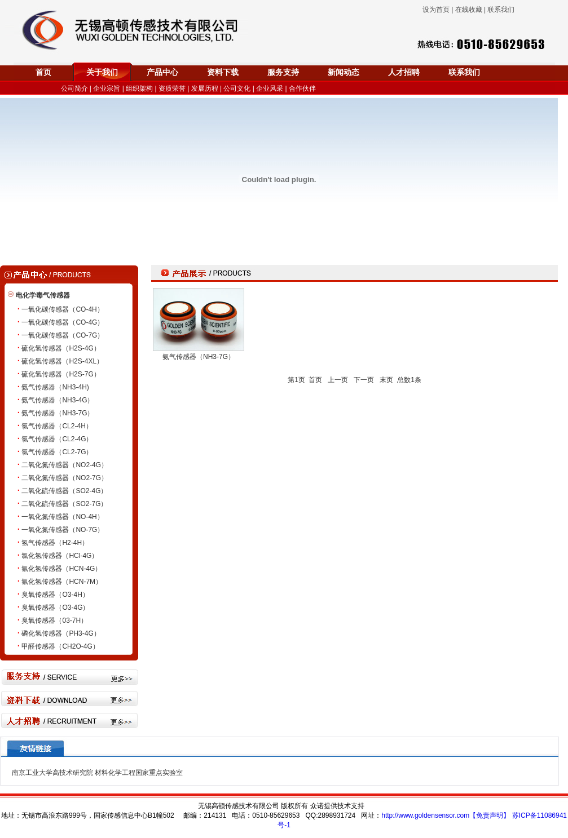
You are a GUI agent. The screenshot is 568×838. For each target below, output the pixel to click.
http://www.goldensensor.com (425, 815)
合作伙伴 (302, 88)
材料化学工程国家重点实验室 (139, 773)
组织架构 (139, 88)
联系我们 (464, 72)
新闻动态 (343, 72)
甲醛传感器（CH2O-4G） (60, 646)
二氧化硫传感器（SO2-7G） (64, 504)
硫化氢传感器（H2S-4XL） (62, 361)
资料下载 (223, 72)
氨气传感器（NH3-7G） (57, 413)
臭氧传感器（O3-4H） (55, 594)
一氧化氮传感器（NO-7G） (62, 530)
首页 (43, 72)
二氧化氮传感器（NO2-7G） (64, 478)
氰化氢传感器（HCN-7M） (61, 582)
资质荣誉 (172, 88)
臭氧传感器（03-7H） (54, 620)
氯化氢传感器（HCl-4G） (59, 556)
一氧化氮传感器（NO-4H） (62, 517)
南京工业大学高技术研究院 (52, 773)
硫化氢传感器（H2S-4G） (60, 348)
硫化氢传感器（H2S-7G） (60, 374)
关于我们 (102, 72)
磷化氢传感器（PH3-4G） (60, 633)
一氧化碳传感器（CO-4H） (62, 309)
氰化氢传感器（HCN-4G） (61, 569)
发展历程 (204, 88)
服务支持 (283, 72)
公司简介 (74, 88)
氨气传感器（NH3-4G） (57, 400)
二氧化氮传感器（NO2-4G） (64, 465)
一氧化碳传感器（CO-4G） (62, 322)
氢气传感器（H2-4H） (55, 543)
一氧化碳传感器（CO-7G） (62, 335)
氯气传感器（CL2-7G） (57, 452)
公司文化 (236, 88)
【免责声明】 (489, 815)
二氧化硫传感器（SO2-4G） (64, 491)
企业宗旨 (106, 88)
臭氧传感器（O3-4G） (55, 607)
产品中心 (162, 72)
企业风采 (269, 88)
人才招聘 (404, 72)
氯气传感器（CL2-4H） (56, 426)
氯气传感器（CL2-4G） (57, 439)
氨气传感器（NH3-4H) (55, 387)
